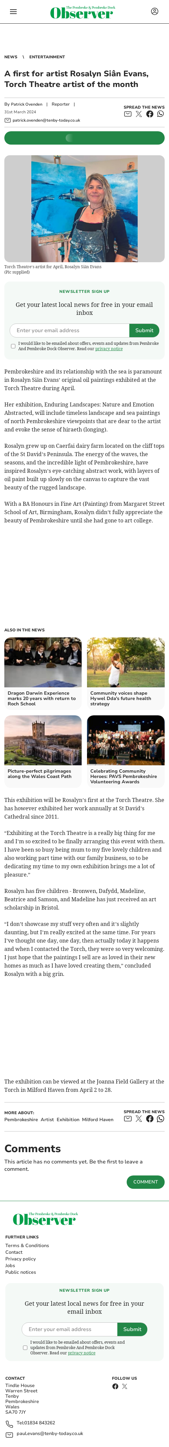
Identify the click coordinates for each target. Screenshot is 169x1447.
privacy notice (109, 348)
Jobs (10, 1265)
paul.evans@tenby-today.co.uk (50, 1434)
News (10, 57)
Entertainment (47, 57)
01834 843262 (39, 1423)
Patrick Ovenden (26, 104)
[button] (13, 12)
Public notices (20, 1272)
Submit (144, 330)
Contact (13, 1252)
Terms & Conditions (27, 1245)
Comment (145, 1182)
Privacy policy (20, 1259)
